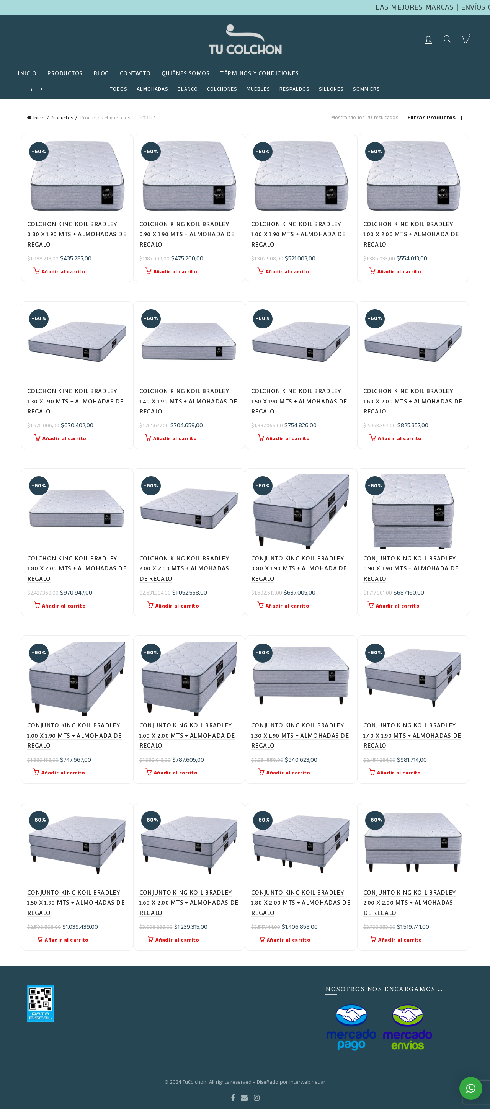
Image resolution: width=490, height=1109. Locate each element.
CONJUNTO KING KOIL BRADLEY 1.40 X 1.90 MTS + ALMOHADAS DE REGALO (412, 735)
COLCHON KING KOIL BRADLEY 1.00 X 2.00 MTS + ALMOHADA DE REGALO (411, 234)
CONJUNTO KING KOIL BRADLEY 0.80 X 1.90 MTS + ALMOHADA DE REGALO (299, 568)
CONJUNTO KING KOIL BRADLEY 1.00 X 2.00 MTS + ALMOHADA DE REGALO (187, 735)
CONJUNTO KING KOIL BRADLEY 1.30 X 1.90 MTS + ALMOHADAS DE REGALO (300, 735)
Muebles (258, 89)
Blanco (188, 89)
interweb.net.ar (307, 1082)
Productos (65, 73)
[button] (470, 1088)
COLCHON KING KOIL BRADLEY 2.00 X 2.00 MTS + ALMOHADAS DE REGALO (184, 568)
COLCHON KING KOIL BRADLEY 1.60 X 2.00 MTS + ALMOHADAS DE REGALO (412, 401)
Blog (101, 73)
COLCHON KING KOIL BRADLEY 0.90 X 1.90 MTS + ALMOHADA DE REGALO (187, 234)
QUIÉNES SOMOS (186, 73)
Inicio (27, 73)
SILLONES (331, 89)
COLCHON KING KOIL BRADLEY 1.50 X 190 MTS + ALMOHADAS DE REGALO (299, 401)
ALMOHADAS (152, 89)
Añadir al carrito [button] (63, 271)
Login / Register (429, 39)
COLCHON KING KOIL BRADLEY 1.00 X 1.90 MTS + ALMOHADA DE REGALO (298, 234)
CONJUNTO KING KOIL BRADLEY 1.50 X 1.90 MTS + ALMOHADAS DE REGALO (75, 902)
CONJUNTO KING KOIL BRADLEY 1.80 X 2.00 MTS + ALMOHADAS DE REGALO (300, 902)
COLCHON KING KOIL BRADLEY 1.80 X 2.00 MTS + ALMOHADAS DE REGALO (76, 568)
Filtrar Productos (431, 117)
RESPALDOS (294, 89)
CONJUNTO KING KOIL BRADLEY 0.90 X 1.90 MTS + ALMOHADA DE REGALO (411, 568)
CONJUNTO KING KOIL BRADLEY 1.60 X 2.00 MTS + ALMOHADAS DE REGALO (188, 902)
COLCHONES (222, 89)
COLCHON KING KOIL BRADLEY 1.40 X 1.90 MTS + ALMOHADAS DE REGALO (188, 401)
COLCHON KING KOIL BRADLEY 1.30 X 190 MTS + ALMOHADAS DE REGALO (75, 401)
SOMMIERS (366, 89)
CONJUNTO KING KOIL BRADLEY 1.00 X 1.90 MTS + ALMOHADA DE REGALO (74, 735)
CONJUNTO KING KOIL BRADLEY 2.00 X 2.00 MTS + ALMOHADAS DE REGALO (409, 902)
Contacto (135, 73)
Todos (118, 89)
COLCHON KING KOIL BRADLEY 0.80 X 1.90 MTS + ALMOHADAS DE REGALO (76, 234)
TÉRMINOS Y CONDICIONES (259, 73)
